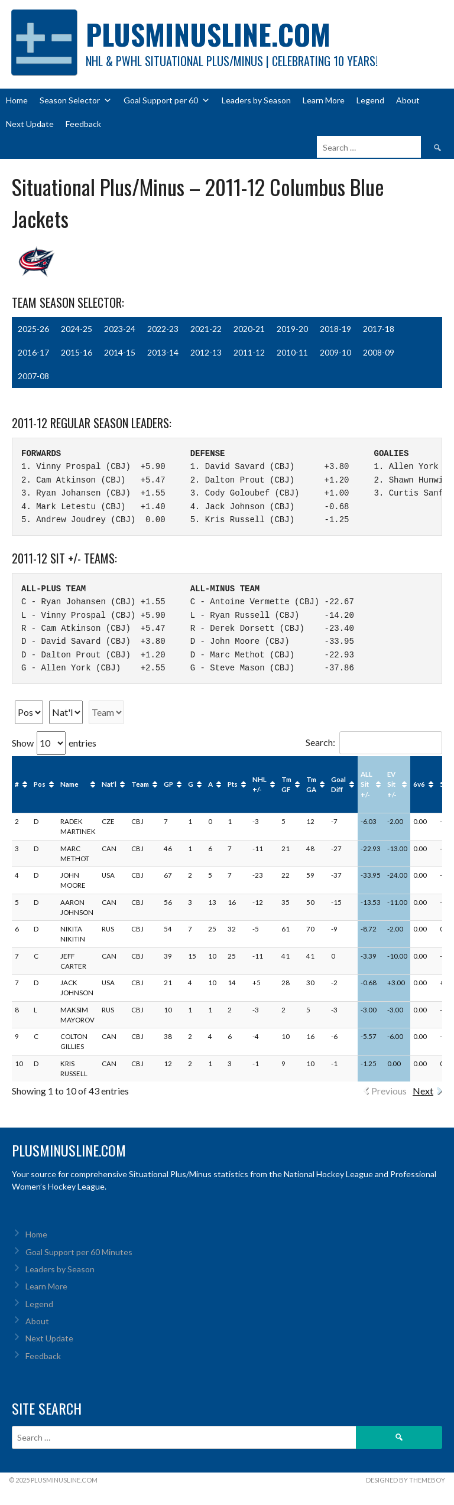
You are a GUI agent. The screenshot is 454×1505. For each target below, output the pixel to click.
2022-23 (163, 329)
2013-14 (163, 352)
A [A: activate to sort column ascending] (210, 784)
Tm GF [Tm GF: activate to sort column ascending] (286, 784)
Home (17, 100)
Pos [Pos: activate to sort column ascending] (40, 784)
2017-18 (378, 329)
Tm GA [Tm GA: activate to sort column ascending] (311, 784)
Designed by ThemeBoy (405, 1480)
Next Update (30, 124)
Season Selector (76, 100)
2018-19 (335, 329)
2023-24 (119, 329)
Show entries (54, 742)
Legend (370, 100)
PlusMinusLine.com (208, 34)
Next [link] (423, 1090)
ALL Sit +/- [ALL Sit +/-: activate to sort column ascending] (366, 784)
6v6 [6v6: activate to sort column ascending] (419, 784)
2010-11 (292, 352)
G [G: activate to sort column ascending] (190, 784)
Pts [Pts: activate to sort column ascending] (233, 784)
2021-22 (206, 329)
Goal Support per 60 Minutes (78, 1252)
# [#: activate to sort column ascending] (17, 784)
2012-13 (206, 352)
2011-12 (249, 352)
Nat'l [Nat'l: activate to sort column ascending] (109, 784)
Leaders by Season (256, 100)
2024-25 (76, 329)
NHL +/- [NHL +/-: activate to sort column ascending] (259, 784)
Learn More (324, 100)
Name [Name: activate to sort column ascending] (69, 784)
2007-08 (33, 376)
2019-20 (292, 329)
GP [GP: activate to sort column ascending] (168, 784)
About (408, 100)
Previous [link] (389, 1090)
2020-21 (249, 329)
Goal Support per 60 (167, 100)
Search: (374, 742)
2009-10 (335, 352)
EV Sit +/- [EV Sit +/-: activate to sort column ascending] (392, 784)
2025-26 (33, 329)
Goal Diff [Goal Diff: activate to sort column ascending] (338, 784)
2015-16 (76, 352)
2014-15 (119, 352)
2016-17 (33, 352)
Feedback (83, 124)
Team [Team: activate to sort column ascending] (140, 784)
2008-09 (378, 352)
